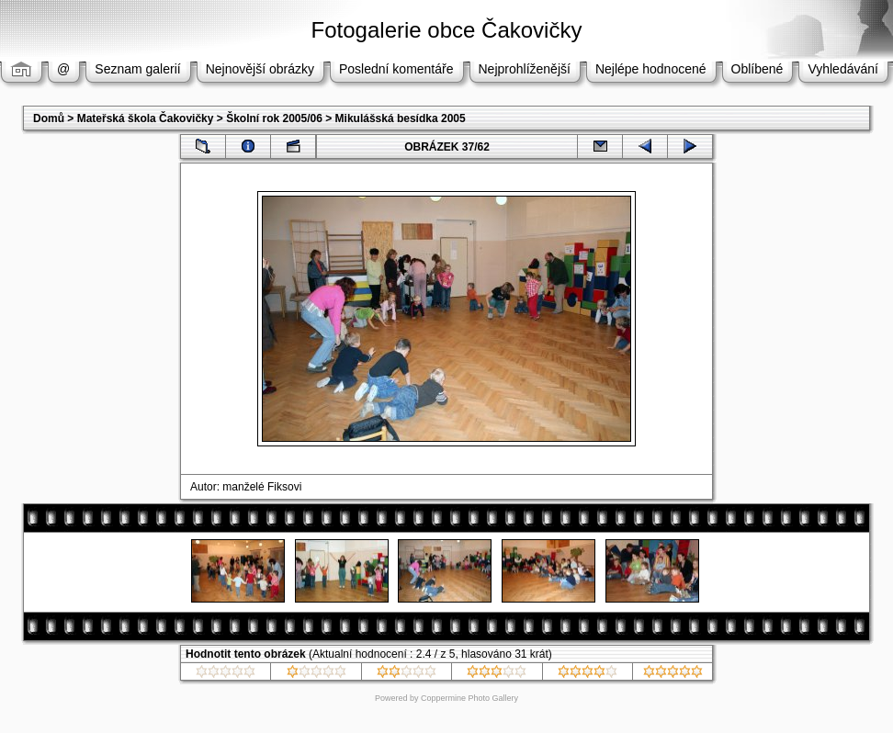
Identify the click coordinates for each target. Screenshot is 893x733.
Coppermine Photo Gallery (469, 698)
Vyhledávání (843, 69)
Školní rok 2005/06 (274, 118)
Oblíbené (757, 69)
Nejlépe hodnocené (650, 69)
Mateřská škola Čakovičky (145, 118)
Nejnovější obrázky (260, 69)
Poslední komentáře (396, 69)
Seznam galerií (137, 69)
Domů (48, 118)
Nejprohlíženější (525, 69)
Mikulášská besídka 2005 (400, 118)
